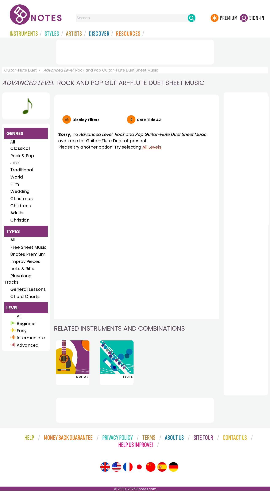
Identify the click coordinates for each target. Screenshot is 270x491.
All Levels (151, 147)
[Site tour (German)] (173, 467)
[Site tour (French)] (128, 467)
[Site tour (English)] (105, 467)
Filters (86, 119)
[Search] (192, 18)
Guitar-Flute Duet (20, 70)
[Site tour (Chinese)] (150, 467)
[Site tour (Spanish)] (162, 467)
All (12, 142)
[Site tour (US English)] (116, 467)
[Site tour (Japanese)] (139, 467)
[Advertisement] (135, 51)
